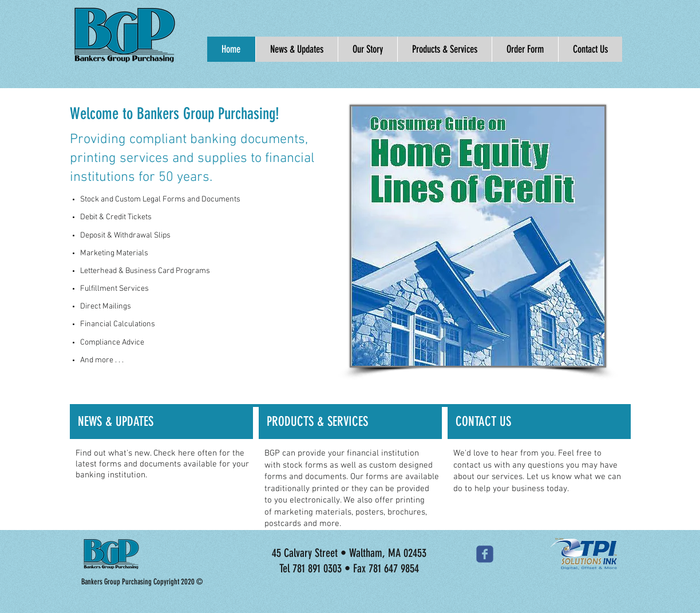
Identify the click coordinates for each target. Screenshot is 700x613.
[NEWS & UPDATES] (161, 422)
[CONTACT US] (539, 422)
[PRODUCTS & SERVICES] (350, 422)
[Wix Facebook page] (484, 554)
